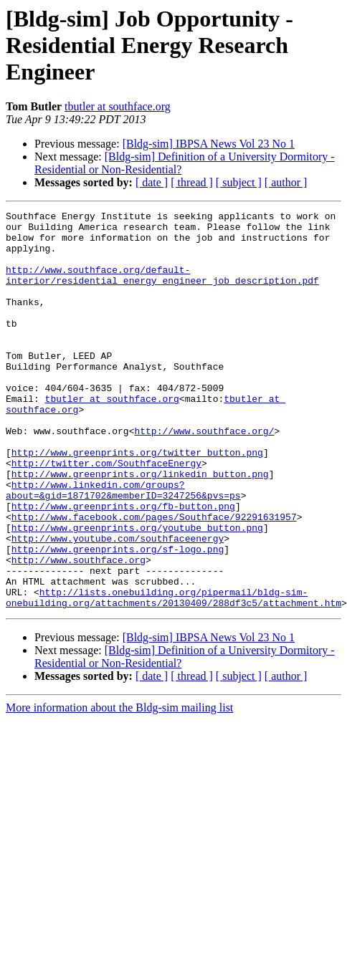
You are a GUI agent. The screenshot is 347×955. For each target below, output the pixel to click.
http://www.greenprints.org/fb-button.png (123, 566)
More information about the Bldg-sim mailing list (119, 787)
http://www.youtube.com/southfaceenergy (117, 604)
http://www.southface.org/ (204, 475)
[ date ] (152, 182)
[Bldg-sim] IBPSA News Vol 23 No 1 (209, 144)
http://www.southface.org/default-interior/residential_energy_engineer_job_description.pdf (162, 289)
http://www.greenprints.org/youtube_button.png (137, 591)
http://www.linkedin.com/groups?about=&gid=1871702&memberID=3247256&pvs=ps (123, 547)
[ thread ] (192, 182)
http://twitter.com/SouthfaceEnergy (106, 514)
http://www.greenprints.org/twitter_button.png (137, 501)
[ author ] (286, 182)
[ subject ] (239, 182)
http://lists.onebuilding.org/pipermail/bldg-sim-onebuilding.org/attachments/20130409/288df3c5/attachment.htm (173, 675)
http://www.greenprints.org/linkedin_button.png (140, 527)
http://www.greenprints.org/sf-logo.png (117, 617)
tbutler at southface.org (118, 106)
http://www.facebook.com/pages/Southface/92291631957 (154, 578)
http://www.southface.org (78, 630)
